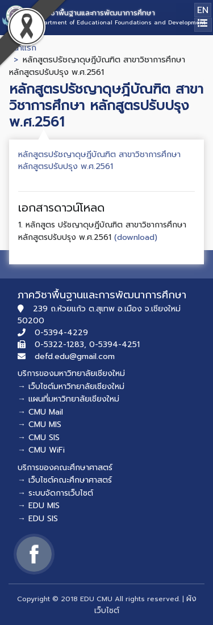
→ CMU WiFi (41, 450)
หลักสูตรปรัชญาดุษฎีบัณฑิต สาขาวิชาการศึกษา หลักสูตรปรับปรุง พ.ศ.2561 (99, 160)
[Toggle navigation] (203, 25)
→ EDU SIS (38, 519)
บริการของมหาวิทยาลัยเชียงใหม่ (71, 373)
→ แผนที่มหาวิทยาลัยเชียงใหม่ (68, 399)
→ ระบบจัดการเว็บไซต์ (55, 493)
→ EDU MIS (39, 506)
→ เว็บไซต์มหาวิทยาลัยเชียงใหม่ (71, 386)
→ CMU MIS (39, 424)
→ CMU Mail (40, 412)
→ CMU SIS (39, 438)
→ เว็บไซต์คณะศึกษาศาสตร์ (65, 480)
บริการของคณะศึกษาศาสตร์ (65, 468)
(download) (135, 237)
